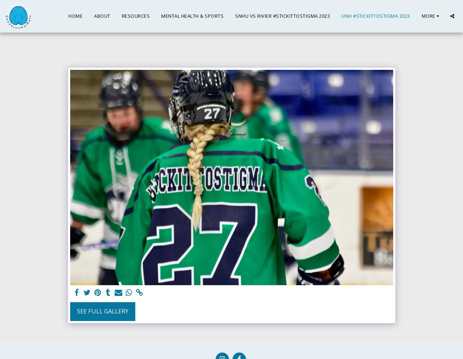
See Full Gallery (102, 311)
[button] (452, 16)
